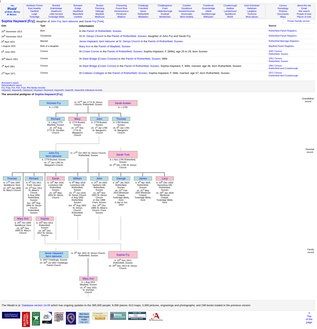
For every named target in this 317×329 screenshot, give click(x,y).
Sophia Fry (122, 254)
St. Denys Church (93, 36)
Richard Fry (54, 103)
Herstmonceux (121, 11)
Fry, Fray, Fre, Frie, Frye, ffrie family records (23, 87)
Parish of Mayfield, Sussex (114, 46)
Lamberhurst (230, 11)
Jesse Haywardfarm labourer (53, 255)
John (99, 118)
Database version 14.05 (36, 305)
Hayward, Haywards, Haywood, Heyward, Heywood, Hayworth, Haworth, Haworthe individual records (52, 90)
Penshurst (121, 14)
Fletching (99, 8)
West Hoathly (186, 17)
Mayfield (99, 14)
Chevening (121, 5)
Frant (165, 8)
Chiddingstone (165, 5)
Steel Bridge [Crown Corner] (99, 65)
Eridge (78, 8)
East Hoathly (34, 8)
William (77, 178)
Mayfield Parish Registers (281, 46)
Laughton (252, 11)
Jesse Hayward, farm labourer (97, 41)
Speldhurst (230, 14)
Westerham (165, 17)
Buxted (99, 5)
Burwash (78, 5)
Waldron (121, 17)
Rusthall (165, 14)
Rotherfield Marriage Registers (284, 41)
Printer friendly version (298, 21)
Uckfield (78, 17)
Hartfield (34, 11)
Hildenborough (165, 11)
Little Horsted (56, 14)
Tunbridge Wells (56, 17)
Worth (230, 17)
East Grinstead (251, 5)
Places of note (304, 17)
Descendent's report (12, 85)
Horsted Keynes (187, 11)
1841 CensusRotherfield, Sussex (278, 52)
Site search (304, 11)
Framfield (143, 8)
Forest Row (121, 8)
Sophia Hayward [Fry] (18, 21)
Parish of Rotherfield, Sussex (104, 31)
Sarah (55, 178)
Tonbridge (34, 17)
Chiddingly (143, 5)
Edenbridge (56, 8)
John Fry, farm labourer (64, 21)
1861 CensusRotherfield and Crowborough (283, 67)
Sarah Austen (123, 103)
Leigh (34, 14)
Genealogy (283, 8)
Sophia (44, 218)
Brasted (56, 5)
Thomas (121, 118)
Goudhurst (186, 8)
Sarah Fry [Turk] (94, 21)
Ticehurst (251, 14)
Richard (55, 118)
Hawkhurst (56, 11)
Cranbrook (208, 5)
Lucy (165, 178)
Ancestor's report (10, 83)
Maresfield (78, 14)
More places (252, 17)
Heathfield (78, 11)
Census (283, 5)
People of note (304, 14)
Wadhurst (100, 17)
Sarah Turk (122, 154)
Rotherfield (143, 14)
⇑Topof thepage (309, 318)
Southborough (208, 14)
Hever (143, 11)
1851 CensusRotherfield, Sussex (278, 59)
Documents (283, 14)
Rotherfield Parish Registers (283, 30)
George (121, 178)
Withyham (208, 17)
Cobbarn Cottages (93, 73)
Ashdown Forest (34, 5)
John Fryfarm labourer (54, 154)
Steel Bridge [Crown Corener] (100, 58)
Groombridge (208, 8)
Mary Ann (85, 46)
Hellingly (99, 11)
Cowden (187, 5)
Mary (77, 118)
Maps (283, 17)
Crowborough (230, 5)
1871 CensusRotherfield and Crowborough (283, 74)
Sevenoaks (186, 14)
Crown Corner (90, 51)
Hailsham (252, 8)
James (143, 178)
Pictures (283, 11)
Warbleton (143, 17)
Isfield (208, 11)
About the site (304, 5)
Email (304, 8)
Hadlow (230, 8)
